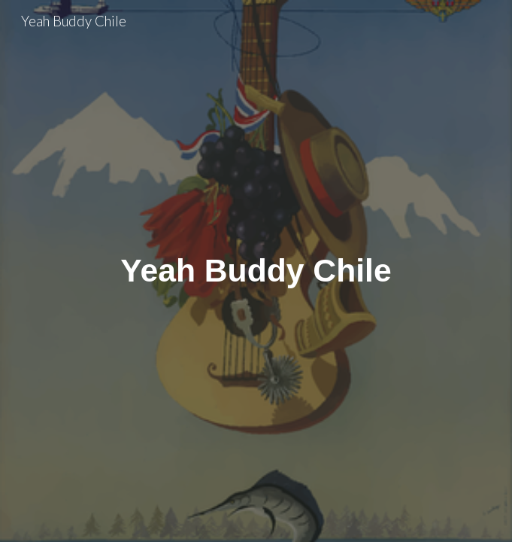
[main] (256, 270)
